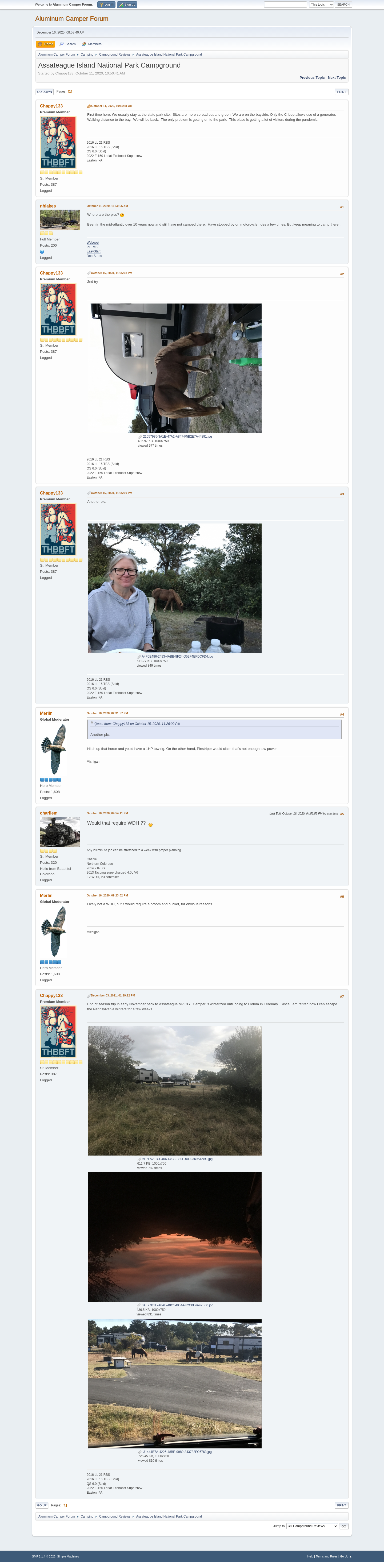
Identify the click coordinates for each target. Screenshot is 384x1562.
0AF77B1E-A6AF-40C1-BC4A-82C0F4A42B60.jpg (175, 1305)
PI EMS (92, 247)
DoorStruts (94, 256)
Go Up (42, 1505)
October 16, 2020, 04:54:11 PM (107, 813)
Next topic (337, 78)
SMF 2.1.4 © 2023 (43, 1556)
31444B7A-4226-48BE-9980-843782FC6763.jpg (175, 1452)
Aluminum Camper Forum (72, 18)
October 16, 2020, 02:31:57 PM (107, 713)
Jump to (279, 1526)
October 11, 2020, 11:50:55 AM (107, 205)
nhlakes (48, 206)
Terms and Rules (327, 1556)
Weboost (93, 242)
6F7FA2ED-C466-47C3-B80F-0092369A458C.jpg (175, 1159)
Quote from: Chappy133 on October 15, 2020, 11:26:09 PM (137, 724)
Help (310, 1556)
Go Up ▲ (346, 1556)
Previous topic (312, 78)
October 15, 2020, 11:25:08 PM (111, 273)
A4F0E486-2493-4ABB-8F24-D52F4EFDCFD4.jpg (175, 656)
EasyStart (94, 251)
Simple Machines (68, 1556)
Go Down (44, 91)
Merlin (46, 713)
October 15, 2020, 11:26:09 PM (111, 493)
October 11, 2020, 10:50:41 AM (112, 105)
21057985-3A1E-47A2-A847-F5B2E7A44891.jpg (175, 436)
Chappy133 (51, 106)
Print (341, 91)
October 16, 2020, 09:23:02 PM (107, 895)
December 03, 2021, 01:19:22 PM (113, 995)
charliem (49, 813)
